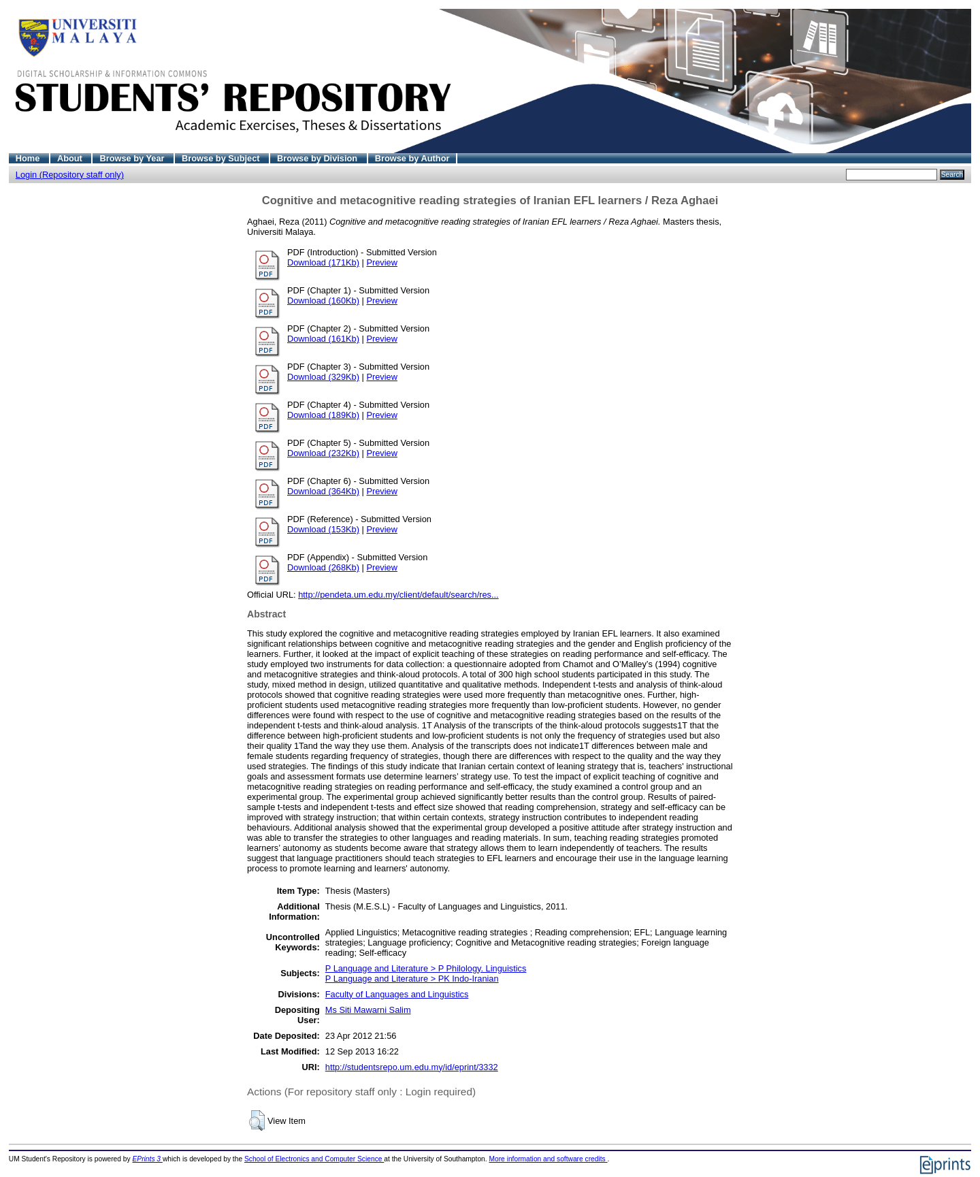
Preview (381, 262)
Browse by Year (133, 158)
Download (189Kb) (323, 415)
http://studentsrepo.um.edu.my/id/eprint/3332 (411, 1067)
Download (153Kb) (323, 529)
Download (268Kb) (323, 567)
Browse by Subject (222, 158)
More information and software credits (548, 1159)
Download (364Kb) (323, 491)
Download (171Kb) (323, 262)
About (71, 158)
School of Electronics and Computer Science (314, 1159)
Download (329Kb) (323, 377)
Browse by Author (412, 158)
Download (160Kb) (323, 300)
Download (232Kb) (323, 453)
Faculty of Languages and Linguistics (397, 994)
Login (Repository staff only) (70, 175)
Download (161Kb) (323, 339)
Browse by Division (318, 158)
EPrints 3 (148, 1159)
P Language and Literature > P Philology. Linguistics (426, 968)
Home (29, 158)
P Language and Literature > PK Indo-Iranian (412, 978)
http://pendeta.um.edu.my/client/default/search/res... (398, 595)
